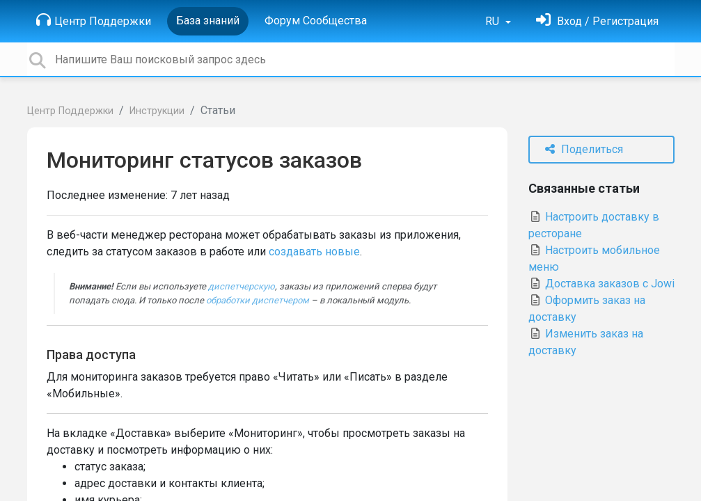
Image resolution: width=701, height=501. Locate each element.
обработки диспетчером (257, 300)
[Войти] (597, 21)
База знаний (207, 20)
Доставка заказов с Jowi (601, 283)
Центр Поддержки (93, 20)
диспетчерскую (241, 286)
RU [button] (493, 21)
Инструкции (156, 111)
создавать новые (314, 251)
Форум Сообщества (316, 20)
